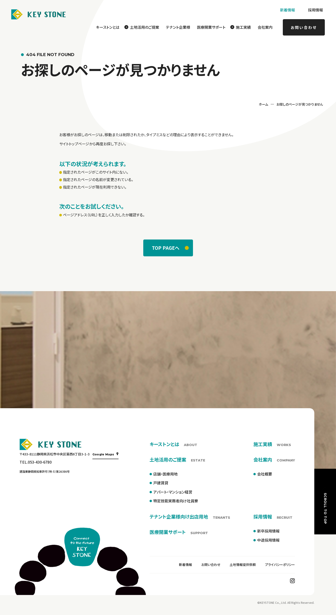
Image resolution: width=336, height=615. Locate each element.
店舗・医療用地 (165, 474)
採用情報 (315, 10)
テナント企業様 (178, 27)
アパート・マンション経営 (172, 492)
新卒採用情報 (268, 531)
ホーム (263, 104)
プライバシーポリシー (280, 564)
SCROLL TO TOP (325, 505)
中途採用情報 (268, 540)
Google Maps (105, 454)
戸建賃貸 (160, 483)
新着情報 (287, 10)
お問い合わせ (304, 27)
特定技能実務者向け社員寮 (175, 501)
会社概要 (264, 474)
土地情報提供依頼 (243, 564)
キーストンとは (107, 27)
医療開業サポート (211, 27)
